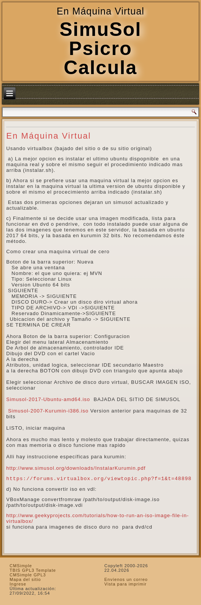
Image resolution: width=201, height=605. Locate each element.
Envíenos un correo (126, 579)
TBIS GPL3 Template (33, 570)
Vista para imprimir (126, 584)
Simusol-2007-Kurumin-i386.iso (48, 411)
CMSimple (21, 565)
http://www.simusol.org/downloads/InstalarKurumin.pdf (75, 468)
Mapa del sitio (25, 579)
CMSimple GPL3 (28, 575)
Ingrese (18, 584)
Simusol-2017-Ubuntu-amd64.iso (48, 399)
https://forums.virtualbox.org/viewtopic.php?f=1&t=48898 (98, 479)
